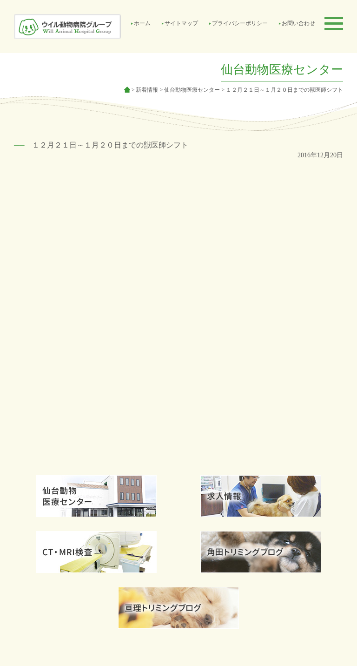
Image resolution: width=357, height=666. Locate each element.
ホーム (142, 23)
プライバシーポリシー (240, 23)
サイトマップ (181, 23)
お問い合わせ (298, 23)
